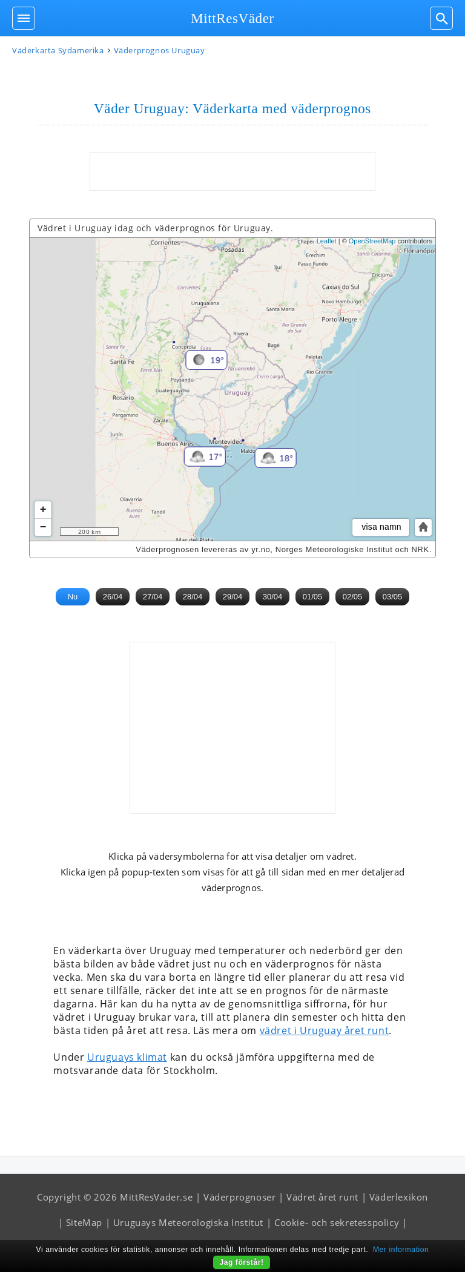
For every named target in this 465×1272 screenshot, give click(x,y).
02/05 (353, 596)
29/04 (233, 596)
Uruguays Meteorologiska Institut (188, 1222)
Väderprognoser (239, 1197)
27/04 (153, 596)
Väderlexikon (398, 1197)
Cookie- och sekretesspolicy (336, 1222)
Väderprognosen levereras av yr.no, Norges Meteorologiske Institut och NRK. (284, 549)
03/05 (393, 596)
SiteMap (84, 1222)
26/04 (113, 596)
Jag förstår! (241, 1262)
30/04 (273, 596)
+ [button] (43, 510)
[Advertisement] (232, 171)
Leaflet (327, 241)
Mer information (401, 1249)
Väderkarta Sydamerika (58, 50)
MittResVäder (232, 18)
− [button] (43, 527)
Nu (73, 596)
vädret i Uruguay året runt (324, 1030)
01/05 (313, 596)
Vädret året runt (322, 1197)
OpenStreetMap (372, 241)
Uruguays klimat (127, 1057)
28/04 (193, 596)
